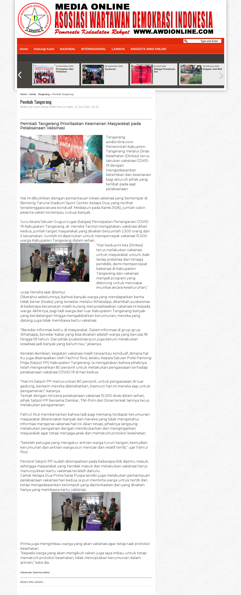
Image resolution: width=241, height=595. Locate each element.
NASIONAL (68, 49)
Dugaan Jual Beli (212, 69)
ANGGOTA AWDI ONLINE (148, 49)
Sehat (33, 94)
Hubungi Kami (44, 49)
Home (24, 49)
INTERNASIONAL (93, 49)
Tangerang (44, 94)
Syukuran (110, 69)
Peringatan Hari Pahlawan (65, 70)
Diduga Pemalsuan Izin (164, 70)
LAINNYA (118, 49)
